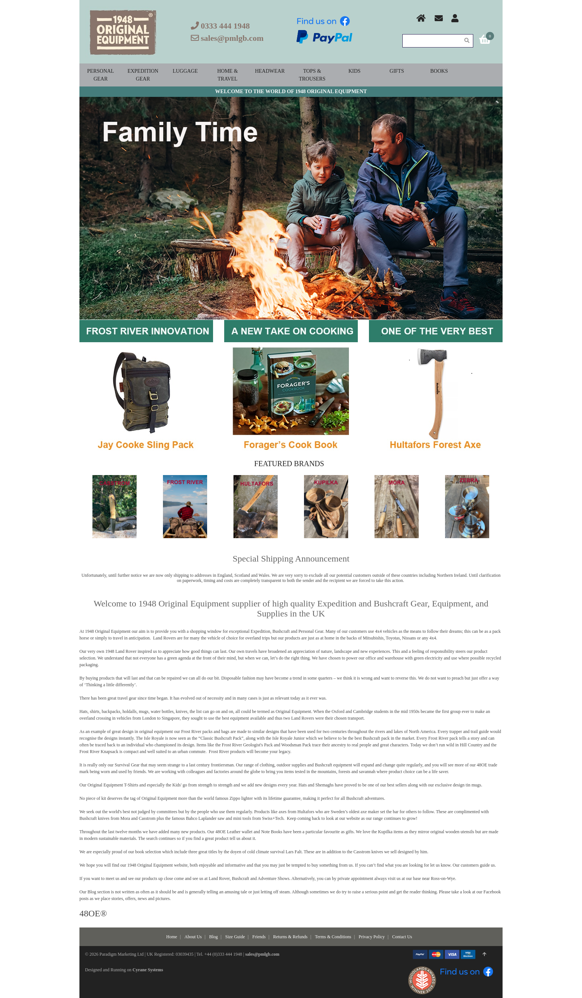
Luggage (185, 71)
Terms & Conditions (333, 936)
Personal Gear (100, 75)
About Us (193, 936)
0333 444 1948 (225, 25)
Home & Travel (227, 75)
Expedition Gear (142, 75)
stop (318, 313)
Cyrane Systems (148, 969)
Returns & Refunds (290, 936)
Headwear (270, 71)
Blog (213, 936)
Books (439, 71)
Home (171, 936)
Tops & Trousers (312, 75)
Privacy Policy (372, 936)
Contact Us (402, 936)
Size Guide (235, 936)
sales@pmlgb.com (232, 38)
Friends (259, 936)
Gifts (397, 71)
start (264, 313)
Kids (355, 71)
